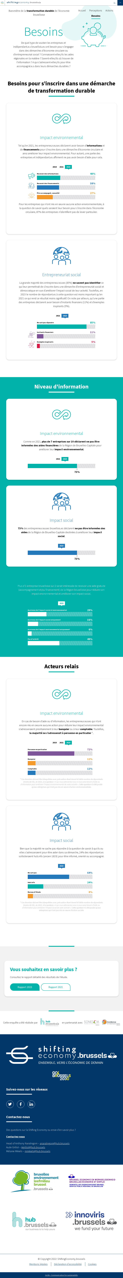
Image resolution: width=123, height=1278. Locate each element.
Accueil (82, 10)
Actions (109, 10)
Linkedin (31, 1104)
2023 (68, 167)
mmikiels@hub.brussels (37, 1151)
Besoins (95, 15)
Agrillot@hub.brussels (33, 1147)
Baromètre (39, 12)
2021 (61, 167)
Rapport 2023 (25, 987)
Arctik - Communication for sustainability (61, 1275)
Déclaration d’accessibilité (68, 1264)
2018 (55, 167)
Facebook (20, 1104)
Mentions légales (38, 1264)
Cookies (92, 1264)
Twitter (10, 1104)
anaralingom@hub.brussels (55, 1143)
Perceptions (95, 10)
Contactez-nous (15, 1136)
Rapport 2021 (55, 987)
